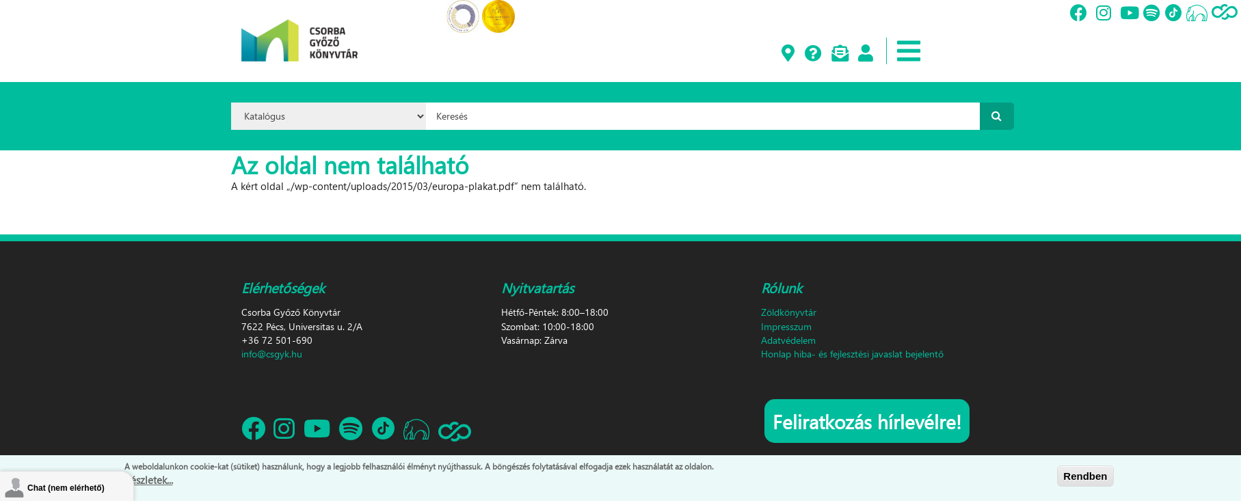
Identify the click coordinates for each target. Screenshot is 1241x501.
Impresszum (786, 326)
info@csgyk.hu (271, 353)
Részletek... (148, 481)
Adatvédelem (788, 340)
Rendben (1085, 477)
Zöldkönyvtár (788, 312)
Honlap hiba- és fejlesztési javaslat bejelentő (852, 353)
